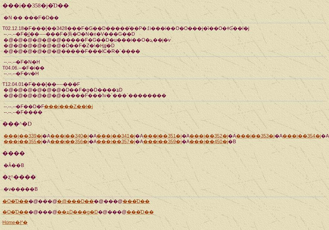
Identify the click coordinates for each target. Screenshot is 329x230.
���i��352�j (208, 135)
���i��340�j (69, 135)
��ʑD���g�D (77, 212)
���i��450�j (208, 141)
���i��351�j (162, 135)
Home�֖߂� (15, 222)
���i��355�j (23, 141)
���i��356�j (69, 141)
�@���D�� (75, 201)
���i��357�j (116, 141)
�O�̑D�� (15, 201)
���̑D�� (136, 201)
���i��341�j (116, 135)
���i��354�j (301, 135)
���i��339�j (23, 135)
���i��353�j (255, 135)
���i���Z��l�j (68, 106)
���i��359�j (162, 141)
